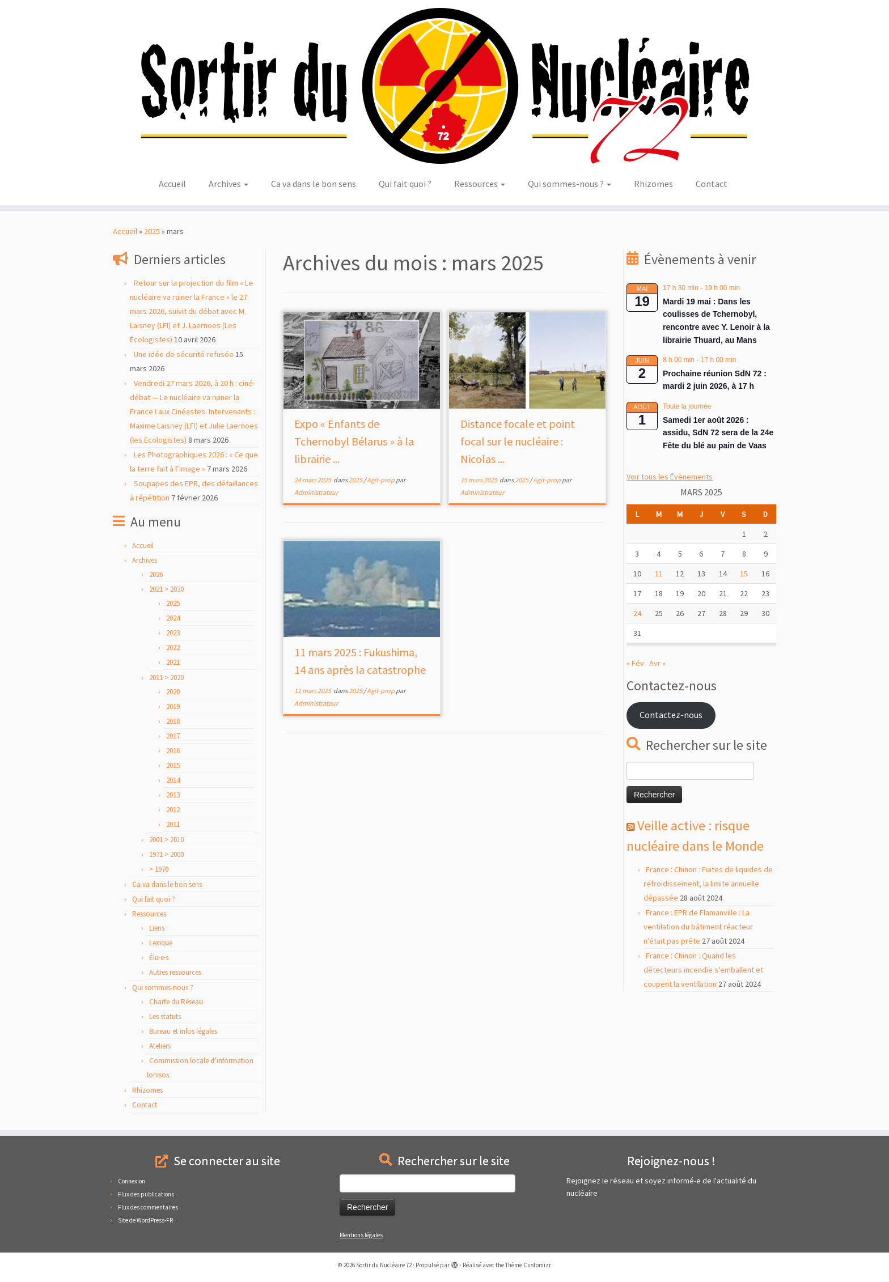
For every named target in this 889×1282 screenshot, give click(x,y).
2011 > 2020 (166, 677)
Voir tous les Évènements (669, 477)
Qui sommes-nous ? (569, 183)
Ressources (479, 183)
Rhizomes (653, 183)
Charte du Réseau (176, 1002)
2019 (173, 706)
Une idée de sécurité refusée (184, 354)
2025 (152, 231)
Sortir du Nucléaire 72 (384, 1265)
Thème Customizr (528, 1265)
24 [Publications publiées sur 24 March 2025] (637, 613)
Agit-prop (381, 480)
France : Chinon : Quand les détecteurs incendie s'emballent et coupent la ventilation (703, 969)
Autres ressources (175, 972)
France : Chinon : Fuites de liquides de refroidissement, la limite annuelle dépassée (708, 883)
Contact (711, 183)
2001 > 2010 (166, 839)
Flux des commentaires (148, 1207)
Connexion (131, 1181)
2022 (173, 647)
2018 (173, 721)
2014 (173, 780)
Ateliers (160, 1046)
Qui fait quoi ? (405, 183)
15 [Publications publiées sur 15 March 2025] (744, 573)
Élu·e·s (158, 957)
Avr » (657, 663)
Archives (228, 183)
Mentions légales (361, 1235)
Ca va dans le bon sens (313, 183)
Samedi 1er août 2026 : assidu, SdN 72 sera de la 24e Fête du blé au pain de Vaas (718, 432)
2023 (173, 633)
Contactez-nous (671, 715)
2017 (173, 736)
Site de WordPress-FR (145, 1220)
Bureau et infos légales (183, 1031)
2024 (173, 618)
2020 (173, 692)
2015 (173, 765)
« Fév (635, 663)
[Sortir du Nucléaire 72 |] (444, 86)
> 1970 (158, 869)
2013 (173, 795)
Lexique (160, 943)
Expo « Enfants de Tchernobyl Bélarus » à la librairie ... (354, 441)
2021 (173, 662)
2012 (173, 809)
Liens (156, 928)
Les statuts (165, 1016)
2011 (173, 824)
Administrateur (316, 492)
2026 (156, 574)
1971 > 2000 (166, 854)
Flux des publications (146, 1194)
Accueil (172, 183)
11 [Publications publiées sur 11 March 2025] (659, 573)
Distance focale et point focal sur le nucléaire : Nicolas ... (517, 441)
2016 (173, 750)
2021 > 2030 (166, 589)
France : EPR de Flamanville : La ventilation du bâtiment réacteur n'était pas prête (698, 926)
